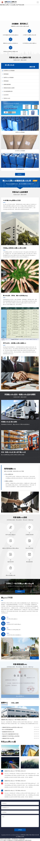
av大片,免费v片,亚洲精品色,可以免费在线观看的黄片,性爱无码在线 (15, 840)
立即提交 (20, 829)
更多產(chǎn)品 (7, 98)
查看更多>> (20, 174)
